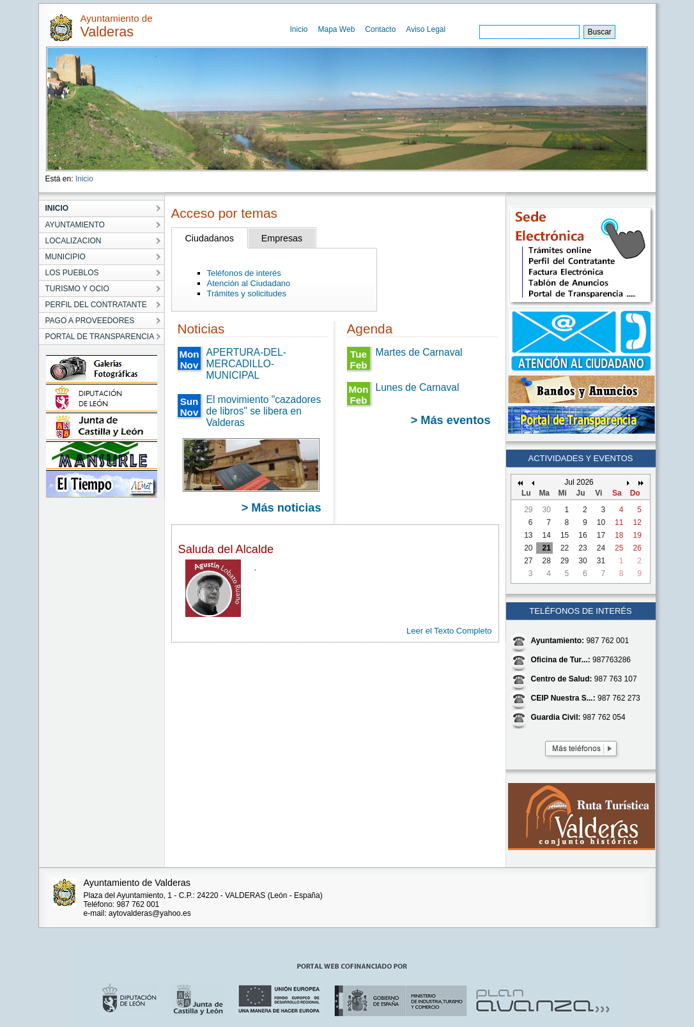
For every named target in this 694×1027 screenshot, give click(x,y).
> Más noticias (281, 507)
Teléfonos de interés (244, 273)
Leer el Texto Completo (448, 630)
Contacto (380, 29)
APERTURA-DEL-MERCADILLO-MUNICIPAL (246, 364)
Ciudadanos (209, 238)
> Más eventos (451, 420)
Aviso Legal (425, 29)
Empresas (281, 238)
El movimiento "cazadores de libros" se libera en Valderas (263, 411)
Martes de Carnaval (419, 352)
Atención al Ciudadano (249, 283)
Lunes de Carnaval (417, 387)
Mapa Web (336, 29)
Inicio (299, 29)
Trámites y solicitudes (247, 293)
